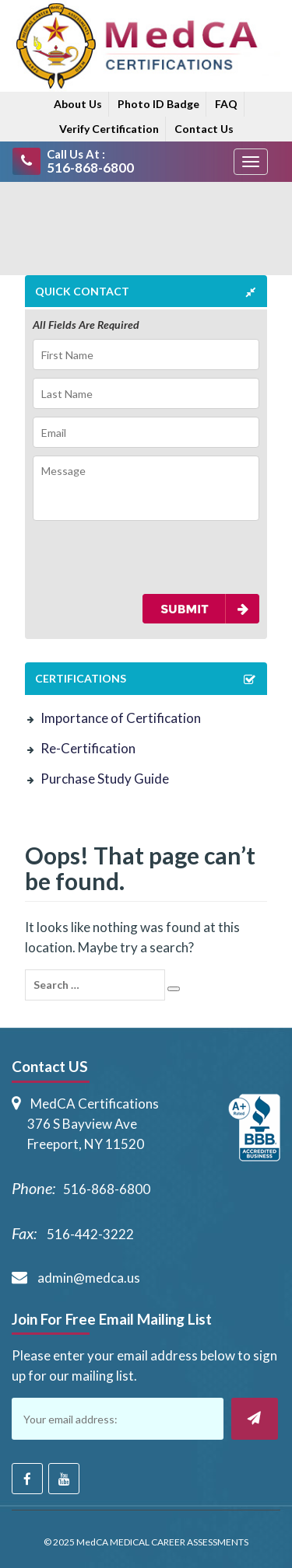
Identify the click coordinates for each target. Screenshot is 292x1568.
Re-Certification (87, 748)
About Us (78, 103)
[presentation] (124, 556)
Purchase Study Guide (104, 778)
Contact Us (204, 128)
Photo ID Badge (158, 103)
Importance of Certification (120, 718)
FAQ (226, 103)
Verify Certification (109, 128)
